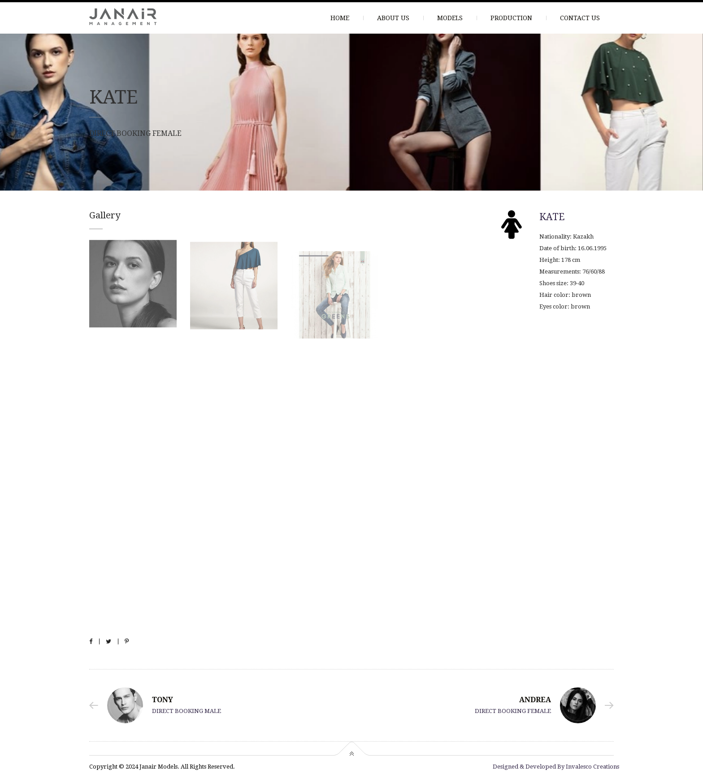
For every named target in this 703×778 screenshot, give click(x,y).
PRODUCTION (511, 18)
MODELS (450, 18)
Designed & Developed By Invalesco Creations (556, 766)
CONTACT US (580, 18)
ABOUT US (393, 18)
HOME (339, 18)
